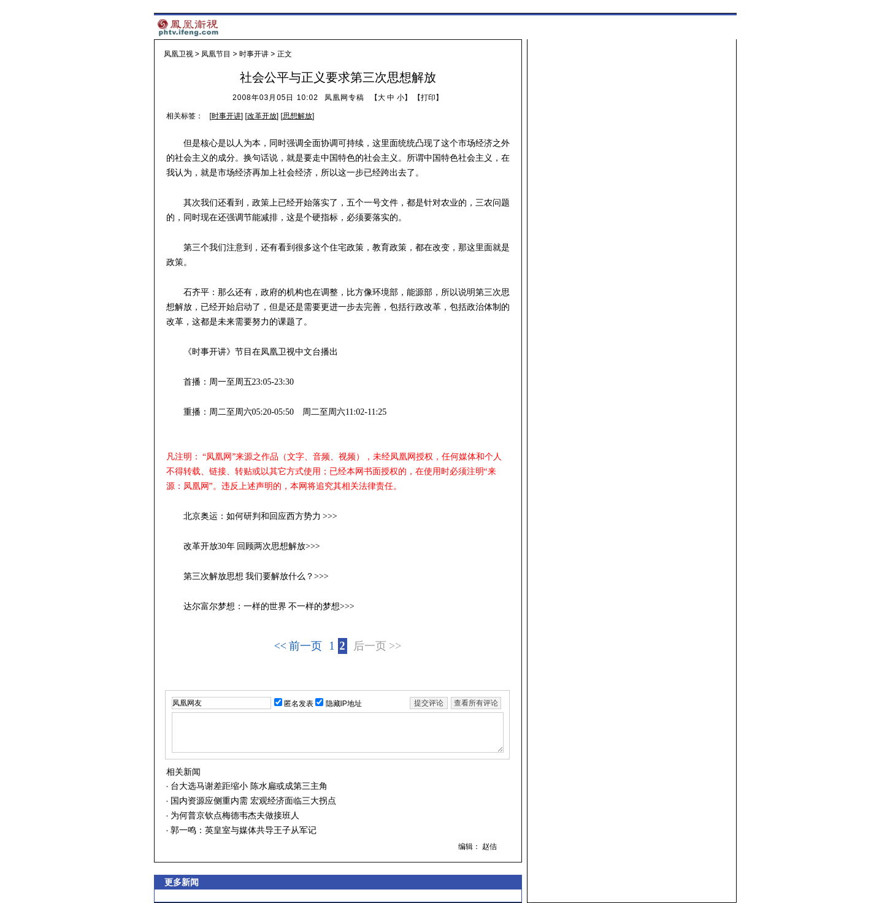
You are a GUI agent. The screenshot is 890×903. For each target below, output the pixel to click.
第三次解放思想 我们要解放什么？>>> (256, 576)
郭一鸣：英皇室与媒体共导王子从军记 (242, 830)
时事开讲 (254, 54)
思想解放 (297, 116)
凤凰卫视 (178, 54)
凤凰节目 (216, 54)
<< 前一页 (298, 646)
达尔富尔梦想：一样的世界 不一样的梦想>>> (269, 606)
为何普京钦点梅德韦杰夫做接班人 (233, 815)
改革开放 (262, 116)
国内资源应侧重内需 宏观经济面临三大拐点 (252, 800)
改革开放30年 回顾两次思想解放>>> (251, 546)
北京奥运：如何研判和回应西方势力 (252, 516)
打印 (428, 97)
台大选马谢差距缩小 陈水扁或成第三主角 (248, 786)
